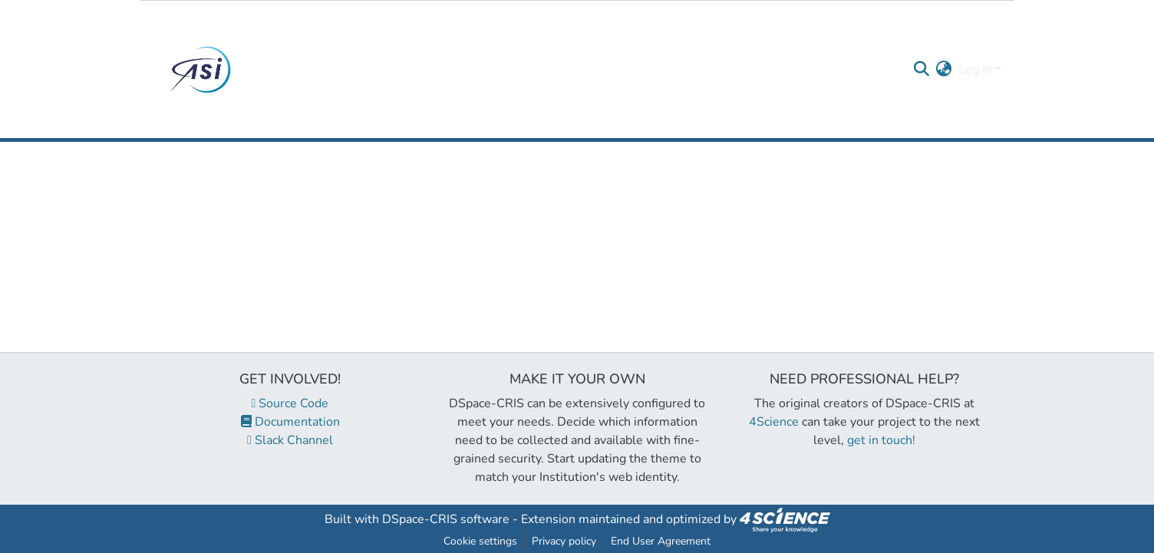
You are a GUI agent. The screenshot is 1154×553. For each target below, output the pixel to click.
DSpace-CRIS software (445, 519)
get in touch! (881, 440)
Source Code (290, 403)
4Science (774, 421)
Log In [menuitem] (975, 69)
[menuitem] (944, 70)
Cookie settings (480, 541)
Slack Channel (290, 440)
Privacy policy (564, 541)
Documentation (290, 421)
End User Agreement (661, 541)
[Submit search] (921, 70)
